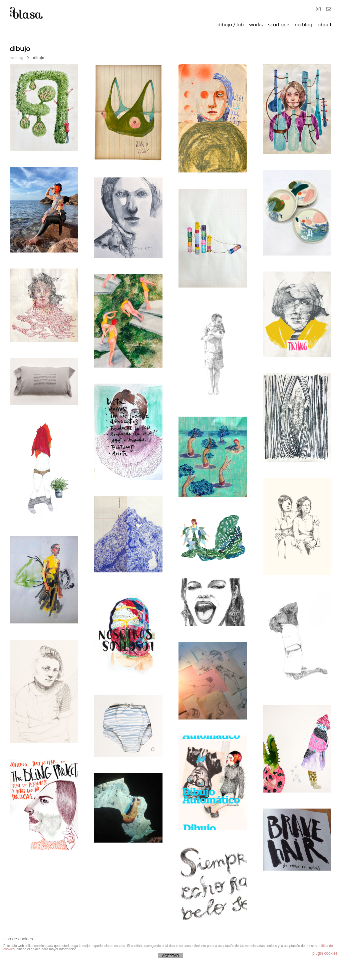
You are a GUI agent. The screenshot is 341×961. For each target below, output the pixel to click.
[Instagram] (319, 9)
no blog (303, 25)
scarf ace (278, 25)
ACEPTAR (170, 956)
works (256, 25)
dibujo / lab (230, 25)
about (324, 25)
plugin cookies (325, 953)
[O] (327, 9)
